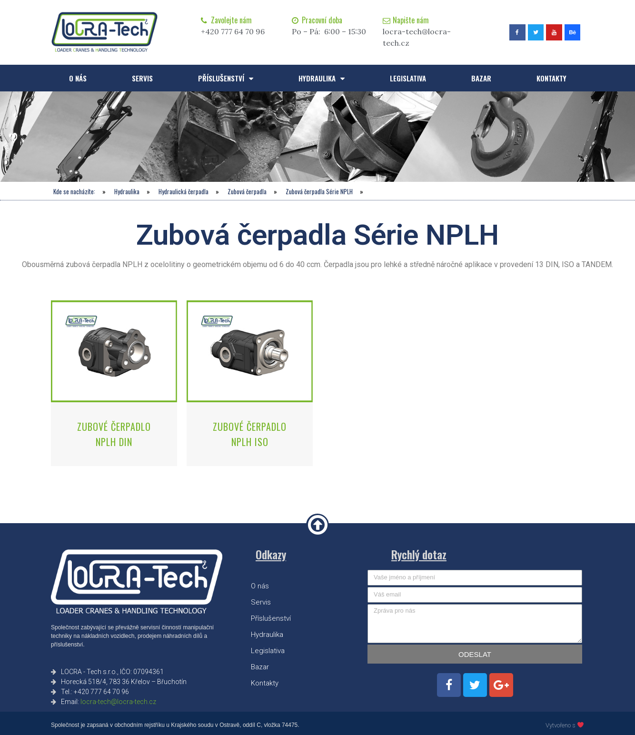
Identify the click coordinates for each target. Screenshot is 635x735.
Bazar (481, 78)
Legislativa (408, 78)
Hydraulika (321, 78)
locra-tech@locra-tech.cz (118, 701)
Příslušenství (225, 78)
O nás (78, 78)
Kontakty (551, 78)
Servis (142, 78)
